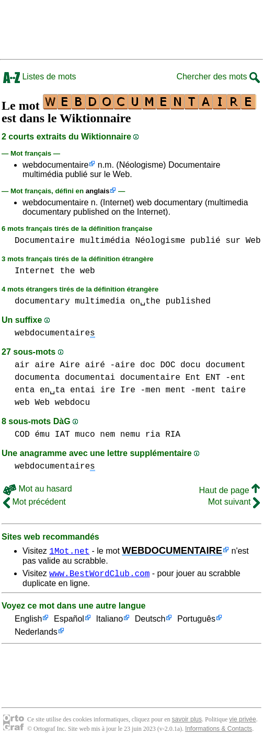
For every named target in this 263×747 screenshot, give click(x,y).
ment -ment (190, 390)
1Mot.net (69, 550)
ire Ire (117, 390)
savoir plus (187, 721)
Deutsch (150, 620)
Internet (35, 271)
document (225, 365)
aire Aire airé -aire (85, 365)
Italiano (109, 620)
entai (82, 390)
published (187, 301)
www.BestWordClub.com (99, 574)
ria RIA (162, 434)
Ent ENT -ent (215, 377)
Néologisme (160, 241)
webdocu (72, 402)
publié (205, 241)
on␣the (145, 301)
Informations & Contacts (218, 730)
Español (69, 620)
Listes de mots (39, 76)
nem (107, 434)
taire (233, 390)
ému (42, 434)
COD (22, 434)
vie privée (242, 721)
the (67, 271)
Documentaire (45, 241)
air (22, 365)
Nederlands (36, 633)
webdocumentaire (55, 164)
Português (196, 620)
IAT (62, 434)
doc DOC (157, 365)
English (28, 620)
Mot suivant (234, 501)
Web (253, 241)
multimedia (100, 301)
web (87, 271)
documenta (37, 377)
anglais (98, 191)
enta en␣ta (40, 390)
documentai (90, 377)
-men (150, 390)
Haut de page (229, 490)
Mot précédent (34, 501)
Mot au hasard (37, 488)
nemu (130, 434)
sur (233, 241)
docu (190, 365)
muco (85, 434)
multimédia (105, 241)
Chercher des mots (218, 76)
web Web (32, 402)
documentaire (150, 377)
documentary (42, 301)
